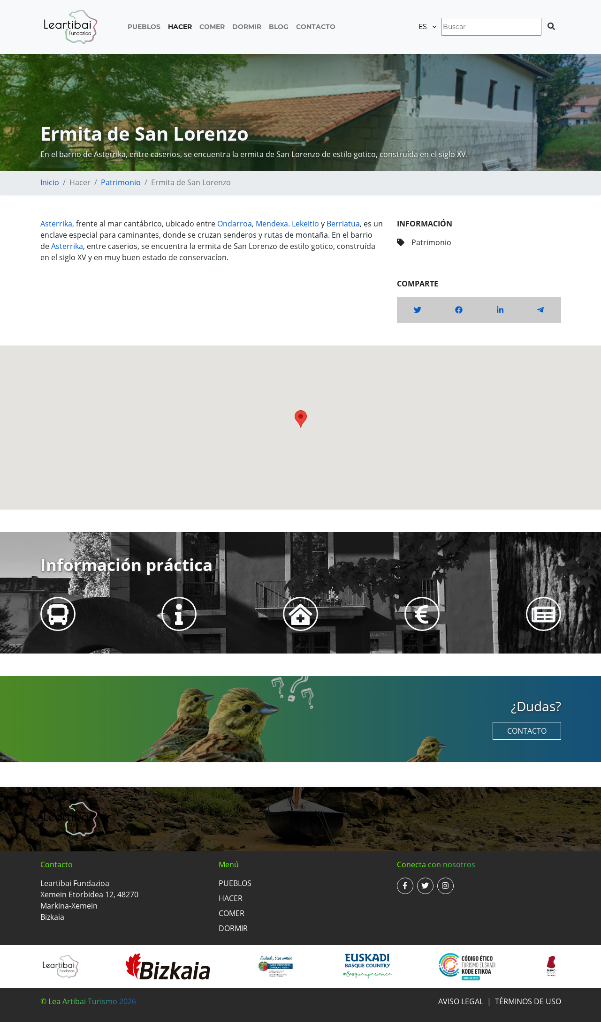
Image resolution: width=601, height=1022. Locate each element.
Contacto (315, 27)
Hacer (180, 27)
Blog (279, 27)
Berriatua (343, 223)
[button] (301, 419)
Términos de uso (528, 1001)
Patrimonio (121, 182)
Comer (212, 27)
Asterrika (56, 223)
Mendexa (272, 223)
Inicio (49, 182)
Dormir (246, 27)
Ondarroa (234, 223)
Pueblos (144, 27)
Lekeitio (305, 223)
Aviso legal (460, 1001)
